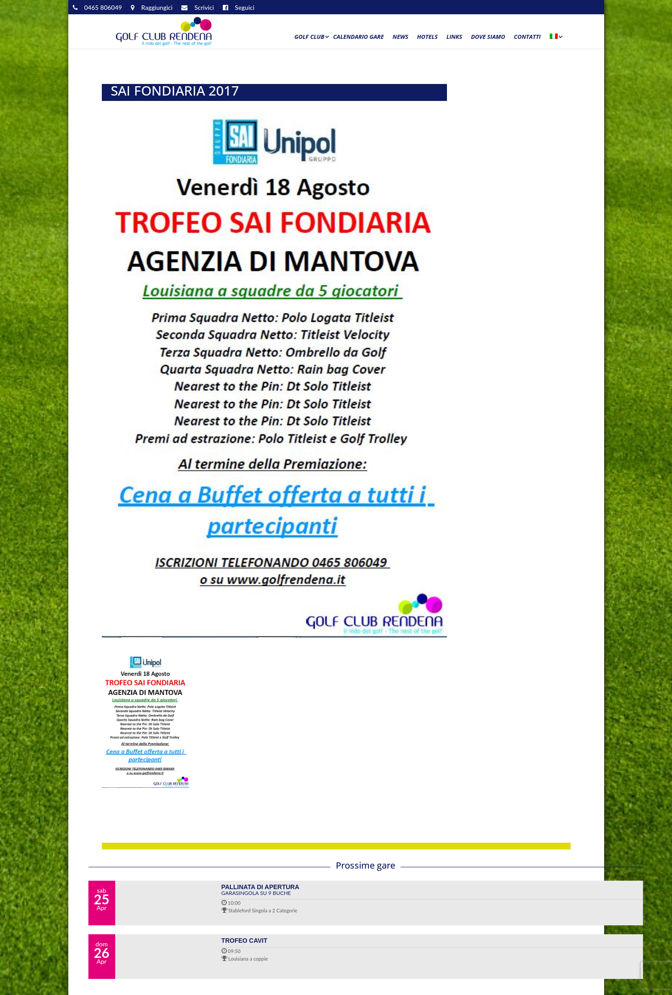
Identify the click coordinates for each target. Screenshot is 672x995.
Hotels (427, 37)
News (400, 37)
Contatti (527, 37)
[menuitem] (555, 38)
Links (455, 37)
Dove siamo (488, 37)
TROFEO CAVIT (244, 940)
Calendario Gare (358, 37)
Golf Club (309, 37)
